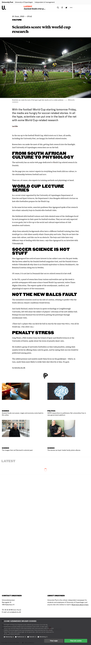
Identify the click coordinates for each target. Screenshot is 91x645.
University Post (7, 2)
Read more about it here (80, 604)
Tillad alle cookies (75, 641)
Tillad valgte (54, 641)
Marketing (43, 636)
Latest (28, 7)
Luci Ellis (15, 126)
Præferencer (21, 636)
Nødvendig (10, 636)
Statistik (33, 636)
